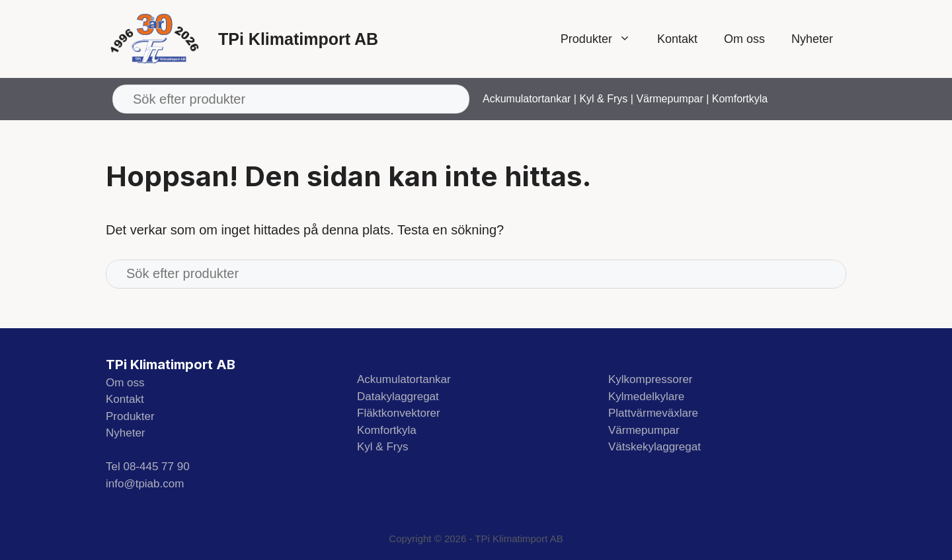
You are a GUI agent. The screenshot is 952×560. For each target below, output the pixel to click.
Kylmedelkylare (646, 396)
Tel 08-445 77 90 (148, 466)
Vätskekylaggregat (654, 446)
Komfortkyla (740, 98)
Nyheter (812, 39)
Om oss (744, 39)
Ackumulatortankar (527, 98)
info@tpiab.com (145, 483)
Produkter (602, 39)
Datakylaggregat (398, 396)
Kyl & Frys (603, 98)
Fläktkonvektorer (398, 413)
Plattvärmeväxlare (653, 413)
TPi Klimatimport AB (298, 39)
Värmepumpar (669, 98)
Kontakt (677, 39)
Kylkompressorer (650, 379)
